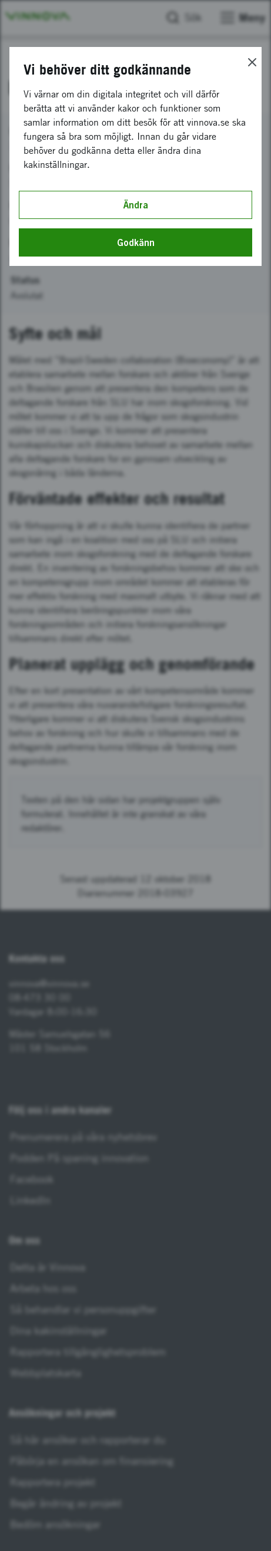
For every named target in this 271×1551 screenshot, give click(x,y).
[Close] (252, 62)
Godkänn (136, 242)
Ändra (135, 205)
